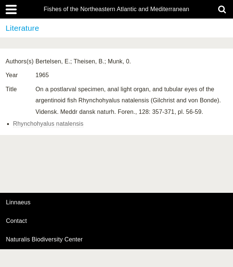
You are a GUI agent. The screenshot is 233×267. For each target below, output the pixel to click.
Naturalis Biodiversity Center (44, 240)
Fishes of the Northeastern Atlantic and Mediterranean (117, 9)
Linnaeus (18, 202)
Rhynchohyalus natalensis (48, 124)
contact (16, 221)
